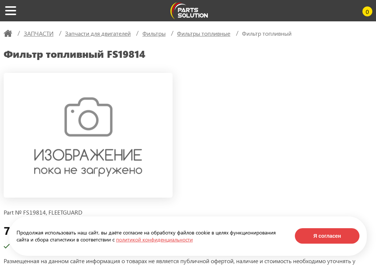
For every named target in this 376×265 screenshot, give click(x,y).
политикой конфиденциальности (154, 239)
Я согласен (327, 236)
